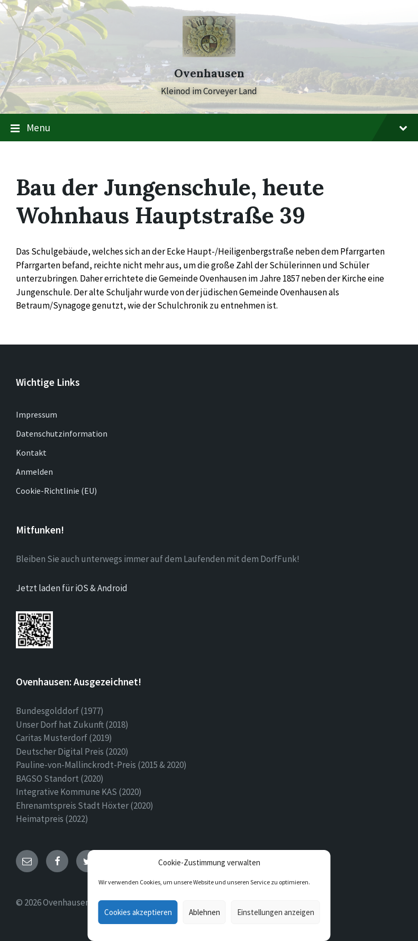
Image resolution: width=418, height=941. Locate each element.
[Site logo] (209, 54)
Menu (209, 128)
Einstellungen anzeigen (275, 912)
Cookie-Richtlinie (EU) (56, 490)
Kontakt (31, 452)
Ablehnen (204, 912)
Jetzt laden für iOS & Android (72, 588)
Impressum (36, 414)
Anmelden (34, 471)
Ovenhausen (209, 73)
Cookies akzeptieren (138, 912)
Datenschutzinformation (61, 433)
